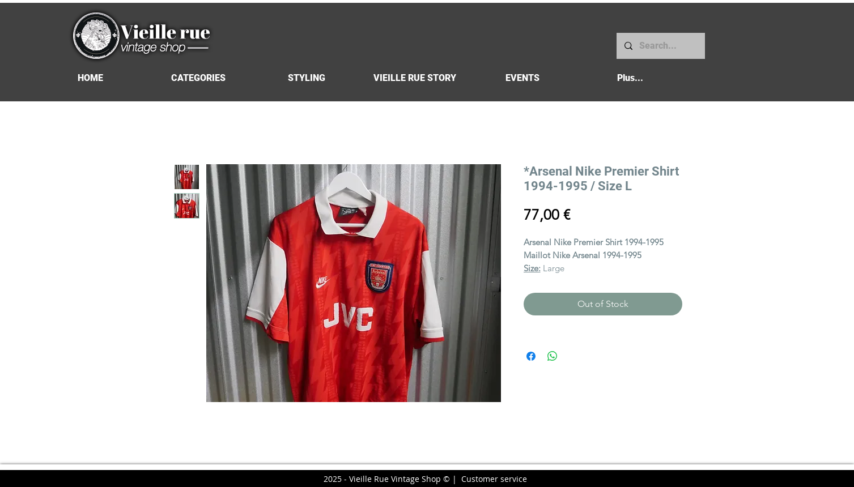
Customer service (494, 478)
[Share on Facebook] (531, 356)
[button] (199, 78)
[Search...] (660, 46)
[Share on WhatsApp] (552, 356)
